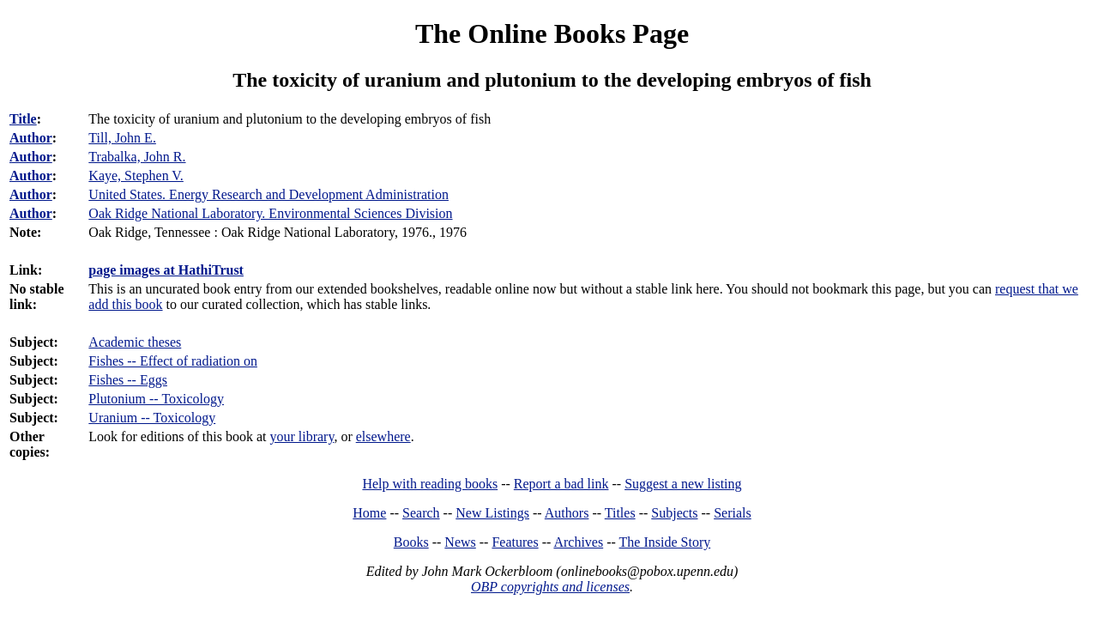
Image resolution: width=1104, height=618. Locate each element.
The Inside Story (665, 542)
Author (30, 137)
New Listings (492, 513)
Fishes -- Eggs (127, 380)
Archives (578, 542)
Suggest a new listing (682, 483)
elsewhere (383, 436)
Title (23, 119)
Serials (732, 513)
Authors (567, 513)
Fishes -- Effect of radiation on (172, 361)
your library (301, 436)
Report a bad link (561, 483)
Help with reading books (430, 483)
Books (411, 542)
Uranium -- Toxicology (151, 417)
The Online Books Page (552, 33)
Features (515, 542)
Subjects (674, 513)
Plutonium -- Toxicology (156, 398)
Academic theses (134, 342)
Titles (620, 513)
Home (369, 513)
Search (421, 513)
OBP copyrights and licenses (550, 586)
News (459, 542)
